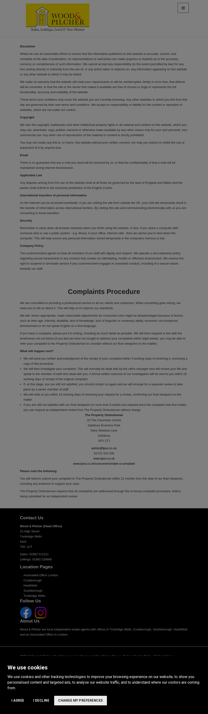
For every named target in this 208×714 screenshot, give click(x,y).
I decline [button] (41, 700)
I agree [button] (17, 700)
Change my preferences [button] (80, 700)
